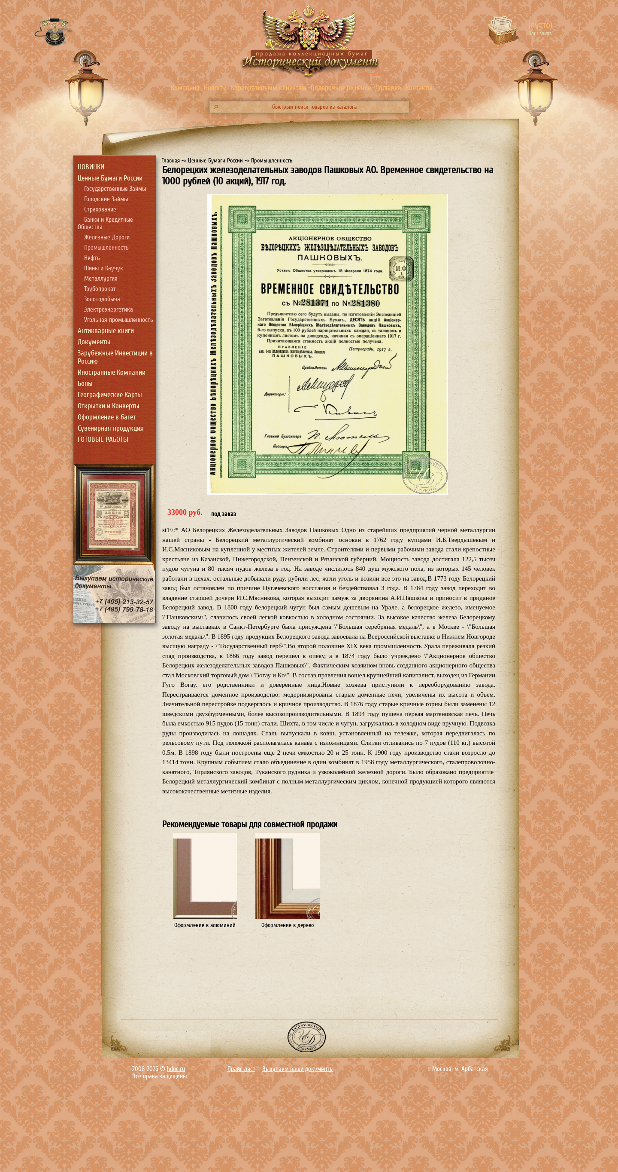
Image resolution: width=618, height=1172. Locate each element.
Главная (170, 160)
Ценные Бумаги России (110, 178)
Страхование (100, 209)
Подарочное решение (341, 88)
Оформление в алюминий (205, 925)
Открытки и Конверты (108, 406)
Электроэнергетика (108, 309)
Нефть (92, 258)
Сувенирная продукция (111, 428)
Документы (94, 342)
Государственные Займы (115, 189)
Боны (85, 383)
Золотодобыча (102, 299)
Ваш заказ (539, 33)
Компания (185, 88)
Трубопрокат (100, 289)
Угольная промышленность (118, 320)
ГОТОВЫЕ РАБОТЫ (103, 439)
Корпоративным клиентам (268, 88)
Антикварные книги (106, 331)
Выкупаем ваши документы (297, 1069)
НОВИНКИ (91, 167)
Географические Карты (110, 395)
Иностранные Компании (111, 372)
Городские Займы (106, 199)
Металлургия (101, 278)
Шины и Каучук (103, 268)
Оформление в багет (107, 417)
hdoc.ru (176, 1069)
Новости (215, 88)
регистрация (371, 74)
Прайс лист (241, 1069)
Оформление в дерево (287, 925)
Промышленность (106, 247)
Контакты (419, 88)
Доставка (388, 88)
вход (343, 74)
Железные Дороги (107, 237)
